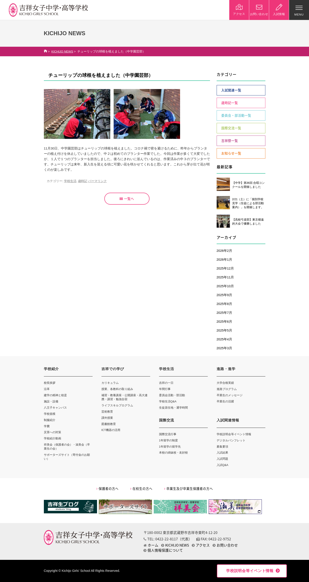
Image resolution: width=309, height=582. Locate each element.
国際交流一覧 (231, 128)
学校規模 (49, 413)
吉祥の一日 (166, 382)
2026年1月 (224, 259)
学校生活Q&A (168, 401)
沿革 (47, 389)
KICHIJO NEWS (62, 51)
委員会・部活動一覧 (236, 115)
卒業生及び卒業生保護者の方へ (188, 488)
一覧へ (127, 198)
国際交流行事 (167, 434)
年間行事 (165, 389)
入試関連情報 (228, 420)
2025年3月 (224, 348)
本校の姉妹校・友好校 (173, 452)
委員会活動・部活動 (172, 395)
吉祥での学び (112, 369)
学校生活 (70, 181)
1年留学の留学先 (170, 446)
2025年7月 (224, 312)
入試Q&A (222, 465)
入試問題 (222, 458)
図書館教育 (108, 424)
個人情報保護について (163, 550)
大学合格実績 (225, 382)
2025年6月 (224, 321)
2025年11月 (225, 277)
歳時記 (82, 181)
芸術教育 (107, 411)
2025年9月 (224, 295)
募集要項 (222, 446)
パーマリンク (97, 181)
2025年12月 (225, 268)
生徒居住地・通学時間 (173, 407)
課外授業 (107, 417)
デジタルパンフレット (231, 440)
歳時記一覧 (229, 102)
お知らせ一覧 (231, 153)
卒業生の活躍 (225, 401)
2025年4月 (224, 339)
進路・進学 (226, 369)
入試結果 (222, 452)
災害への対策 (52, 432)
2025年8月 (224, 304)
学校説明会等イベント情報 (234, 434)
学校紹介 (51, 369)
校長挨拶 (49, 382)
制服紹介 (49, 420)
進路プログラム (227, 389)
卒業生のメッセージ (230, 395)
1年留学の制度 (168, 440)
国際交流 (166, 420)
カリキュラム (110, 382)
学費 (47, 426)
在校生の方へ (141, 488)
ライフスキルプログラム (117, 405)
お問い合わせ (225, 545)
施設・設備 (51, 401)
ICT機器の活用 (110, 430)
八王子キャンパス (55, 407)
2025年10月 (225, 286)
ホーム (151, 545)
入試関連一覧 (231, 90)
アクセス (201, 545)
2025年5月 (224, 330)
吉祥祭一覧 (229, 140)
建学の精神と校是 (55, 395)
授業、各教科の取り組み (117, 389)
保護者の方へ (107, 488)
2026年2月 (224, 250)
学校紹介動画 (52, 438)
